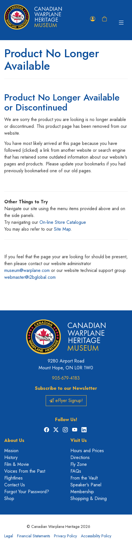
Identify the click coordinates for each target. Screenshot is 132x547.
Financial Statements (33, 536)
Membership (82, 491)
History (11, 457)
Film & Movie (16, 464)
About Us (14, 440)
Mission (11, 450)
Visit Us (78, 440)
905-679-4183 (66, 378)
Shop (9, 498)
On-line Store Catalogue (62, 222)
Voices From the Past (24, 471)
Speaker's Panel (85, 485)
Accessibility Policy (96, 536)
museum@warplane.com (27, 270)
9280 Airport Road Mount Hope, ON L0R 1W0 (66, 364)
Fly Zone (78, 464)
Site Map (62, 229)
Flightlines (13, 478)
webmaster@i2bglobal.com (30, 277)
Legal (8, 536)
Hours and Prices (87, 450)
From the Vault (84, 478)
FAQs (75, 471)
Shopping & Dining (88, 498)
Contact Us (14, 485)
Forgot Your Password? (26, 491)
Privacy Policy (65, 536)
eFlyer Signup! (66, 400)
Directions (80, 457)
